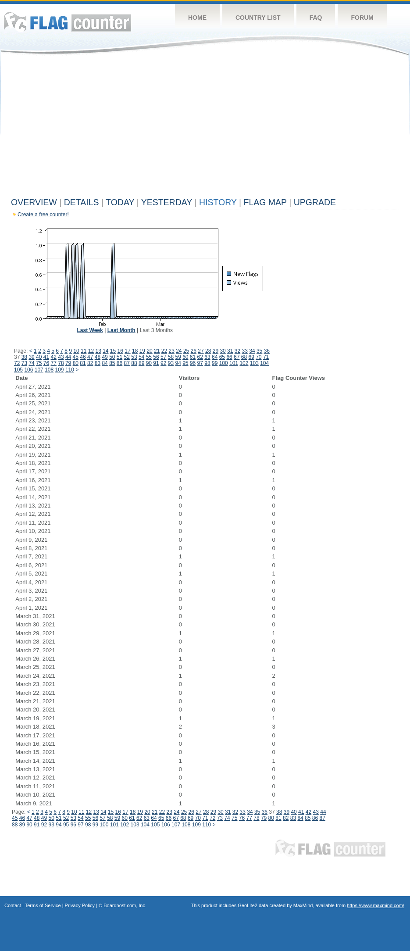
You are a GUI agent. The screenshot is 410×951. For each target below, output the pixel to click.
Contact (12, 905)
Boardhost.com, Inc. (124, 905)
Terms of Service (43, 905)
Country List (258, 17)
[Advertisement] (205, 128)
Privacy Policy (80, 905)
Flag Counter (67, 22)
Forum (362, 17)
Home (197, 17)
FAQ (316, 17)
